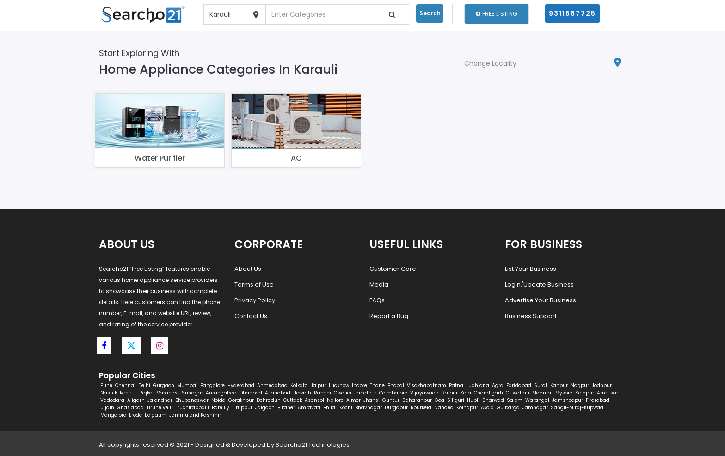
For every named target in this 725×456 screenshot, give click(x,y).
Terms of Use (254, 284)
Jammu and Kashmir (195, 415)
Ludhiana (477, 385)
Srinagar (192, 392)
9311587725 (572, 13)
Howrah (302, 392)
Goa (439, 400)
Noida (218, 400)
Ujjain (107, 407)
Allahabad (277, 392)
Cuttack (292, 400)
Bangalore (212, 385)
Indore (359, 385)
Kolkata (299, 385)
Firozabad (597, 400)
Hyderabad (240, 385)
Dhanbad (251, 392)
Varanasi (168, 392)
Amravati (309, 407)
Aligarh (136, 400)
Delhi (144, 385)
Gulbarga (508, 407)
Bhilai (330, 407)
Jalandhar (159, 400)
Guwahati (517, 392)
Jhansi (371, 400)
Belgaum (155, 415)
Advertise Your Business (540, 300)
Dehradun (269, 400)
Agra (498, 385)
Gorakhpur (241, 400)
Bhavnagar (368, 407)
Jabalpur (365, 392)
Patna (456, 385)
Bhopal (395, 385)
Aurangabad (221, 392)
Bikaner (286, 407)
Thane (377, 385)
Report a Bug (388, 316)
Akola (487, 407)
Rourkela (421, 407)
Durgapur (396, 407)
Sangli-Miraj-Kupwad (577, 407)
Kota (466, 392)
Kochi (345, 407)
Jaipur (318, 385)
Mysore (563, 392)
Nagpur (580, 385)
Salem (514, 400)
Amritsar (607, 392)
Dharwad (493, 400)
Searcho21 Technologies (313, 444)
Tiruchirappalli (191, 407)
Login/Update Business (539, 284)
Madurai (542, 392)
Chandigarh (488, 392)
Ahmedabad (272, 385)
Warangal (537, 400)
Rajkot (146, 392)
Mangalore (113, 415)
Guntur (390, 400)
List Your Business (530, 268)
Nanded (444, 407)
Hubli (473, 400)
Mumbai (187, 385)
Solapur (584, 392)
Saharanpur (417, 400)
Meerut (128, 392)
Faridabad (518, 385)
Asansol (314, 400)
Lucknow (339, 385)
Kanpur (559, 385)
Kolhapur (467, 407)
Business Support (531, 316)
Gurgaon (163, 385)
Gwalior (343, 392)
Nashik (108, 392)
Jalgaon (265, 407)
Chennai (125, 385)
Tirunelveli (159, 407)
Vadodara (112, 400)
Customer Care (392, 268)
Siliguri (455, 400)
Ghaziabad (130, 407)
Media (378, 284)
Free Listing (496, 14)
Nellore (335, 400)
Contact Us (250, 316)
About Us (247, 268)
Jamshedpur (567, 400)
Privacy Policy (254, 300)
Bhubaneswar (192, 400)
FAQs (377, 300)
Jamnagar (535, 407)
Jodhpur (602, 385)
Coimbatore (393, 392)
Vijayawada (424, 392)
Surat (540, 385)
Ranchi (322, 392)
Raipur (450, 392)
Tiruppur (242, 407)
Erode (135, 415)
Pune (106, 385)
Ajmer (353, 400)
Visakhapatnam (426, 385)
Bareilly (220, 407)
